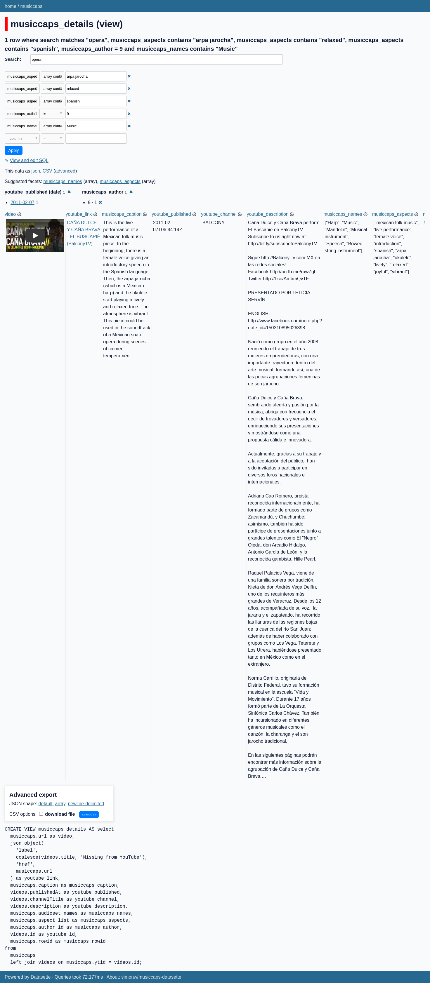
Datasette (41, 977)
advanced (65, 170)
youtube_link (79, 214)
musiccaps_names (63, 181)
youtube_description (267, 214)
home (10, 6)
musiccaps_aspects (120, 181)
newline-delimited (86, 803)
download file (57, 814)
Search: (13, 59)
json (36, 170)
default (46, 803)
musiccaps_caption (122, 214)
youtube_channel (219, 214)
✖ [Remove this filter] (129, 76)
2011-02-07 (22, 202)
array (60, 803)
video (10, 214)
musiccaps (31, 6)
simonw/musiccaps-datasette (151, 977)
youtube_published (171, 214)
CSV (47, 170)
